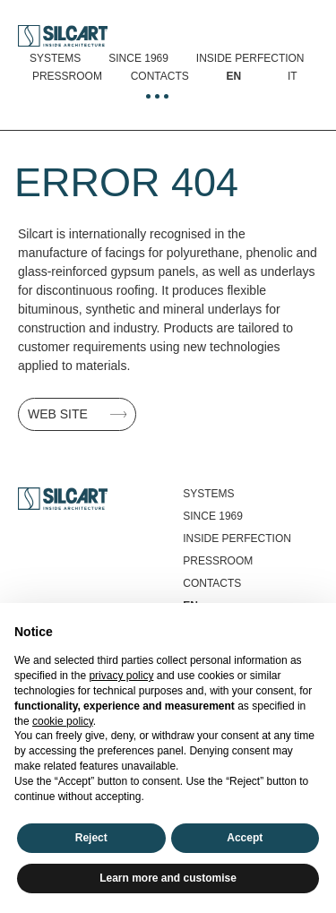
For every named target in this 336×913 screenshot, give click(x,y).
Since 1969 (138, 58)
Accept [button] (245, 837)
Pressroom (67, 76)
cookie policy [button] (62, 721)
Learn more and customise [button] (168, 878)
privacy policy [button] (121, 675)
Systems (55, 58)
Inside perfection (250, 58)
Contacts (160, 76)
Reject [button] (91, 837)
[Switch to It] (292, 76)
